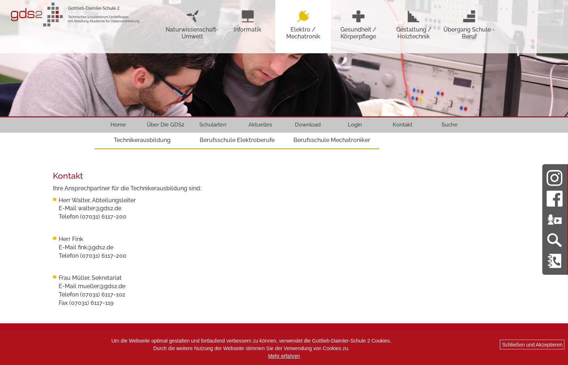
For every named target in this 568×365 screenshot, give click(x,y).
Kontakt (402, 124)
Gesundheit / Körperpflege (358, 24)
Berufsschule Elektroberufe (237, 140)
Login (355, 124)
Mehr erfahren (284, 356)
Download (308, 124)
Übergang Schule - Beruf (469, 24)
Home (118, 124)
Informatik (248, 21)
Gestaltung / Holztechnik (413, 24)
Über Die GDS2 (165, 124)
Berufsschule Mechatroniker (331, 140)
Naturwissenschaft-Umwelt (192, 24)
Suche (450, 124)
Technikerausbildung (142, 140)
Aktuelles (260, 124)
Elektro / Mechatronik (303, 24)
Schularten (212, 124)
